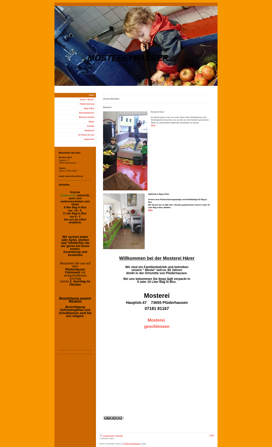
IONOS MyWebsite (132, 444)
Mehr (153, 125)
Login (211, 435)
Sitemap (119, 436)
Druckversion (107, 436)
